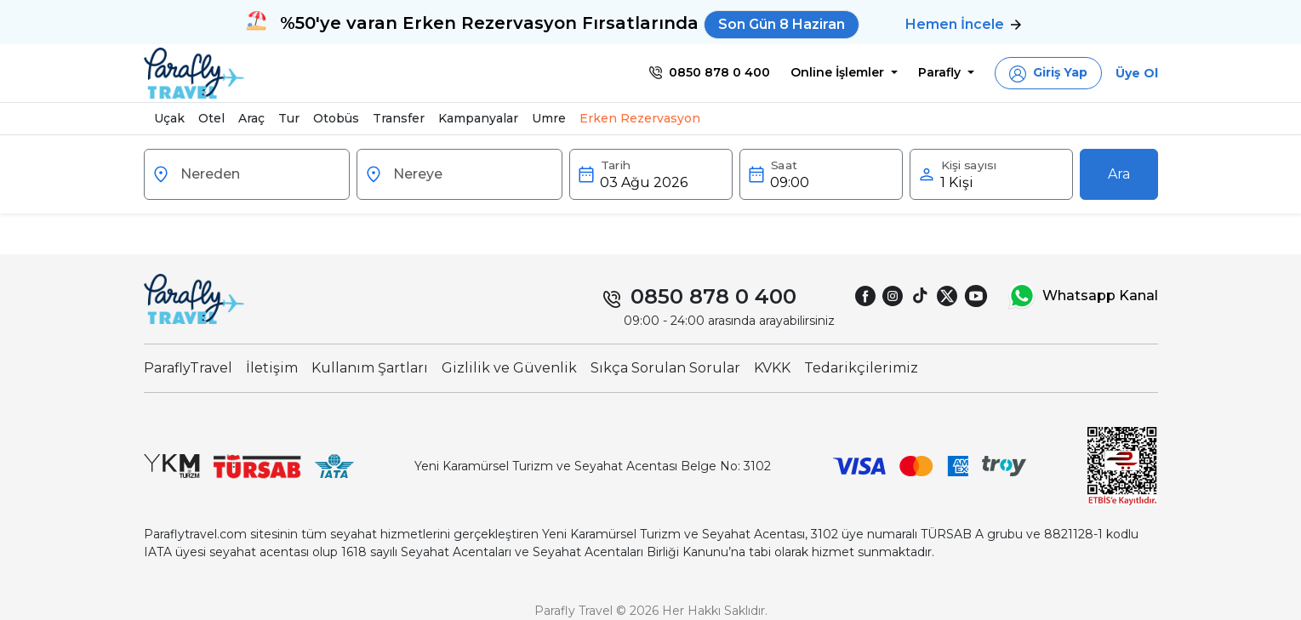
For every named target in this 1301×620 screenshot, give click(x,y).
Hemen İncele (963, 24)
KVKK (772, 368)
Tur (289, 118)
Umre (549, 118)
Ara (1119, 174)
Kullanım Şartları (369, 368)
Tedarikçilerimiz (861, 368)
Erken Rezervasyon (639, 118)
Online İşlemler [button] (838, 72)
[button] (1048, 73)
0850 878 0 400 (713, 296)
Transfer (399, 118)
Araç (251, 118)
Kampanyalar (478, 118)
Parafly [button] (941, 72)
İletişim (272, 368)
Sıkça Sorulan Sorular (665, 368)
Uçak (169, 118)
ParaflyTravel (188, 368)
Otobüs (336, 118)
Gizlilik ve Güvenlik (509, 368)
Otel (211, 118)
